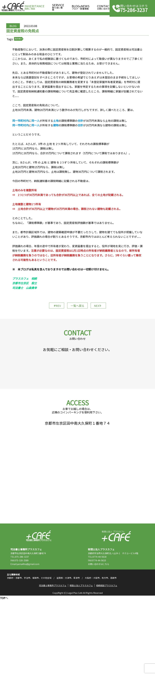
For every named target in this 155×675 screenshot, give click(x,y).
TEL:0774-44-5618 (105, 628)
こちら (113, 635)
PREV (51, 345)
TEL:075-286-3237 (27, 628)
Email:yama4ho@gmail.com (32, 635)
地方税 (28, 51)
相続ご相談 (35, 6)
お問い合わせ (104, 6)
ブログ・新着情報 (80, 6)
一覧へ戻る (77, 345)
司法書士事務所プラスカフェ (13, 6)
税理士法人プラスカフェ (116, 607)
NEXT (103, 345)
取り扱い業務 (58, 6)
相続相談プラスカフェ (108, 663)
